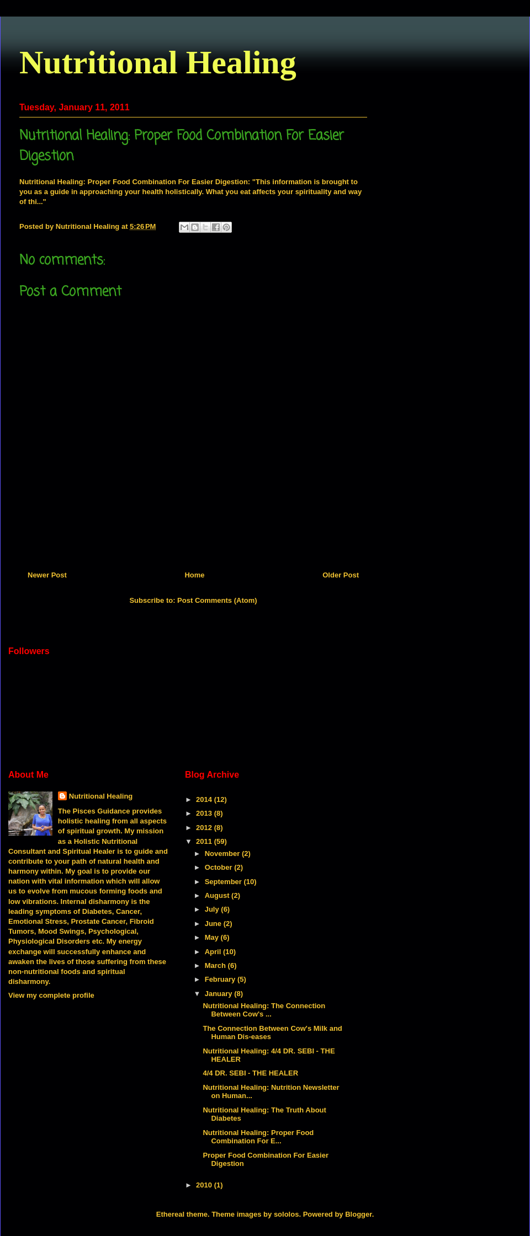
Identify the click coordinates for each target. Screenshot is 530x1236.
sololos (286, 1214)
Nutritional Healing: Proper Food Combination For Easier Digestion (133, 182)
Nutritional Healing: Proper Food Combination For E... (258, 1137)
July (213, 909)
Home (194, 575)
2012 (205, 827)
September (224, 881)
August (218, 895)
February (221, 979)
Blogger (358, 1214)
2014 (205, 799)
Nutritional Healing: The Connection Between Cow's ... (264, 1010)
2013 (205, 813)
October (219, 867)
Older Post (340, 575)
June (214, 923)
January (219, 993)
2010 (205, 1185)
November (223, 853)
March (216, 965)
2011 (205, 841)
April (214, 952)
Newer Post (47, 575)
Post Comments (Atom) (217, 600)
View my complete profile (51, 995)
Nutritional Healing (157, 62)
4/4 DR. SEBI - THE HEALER (250, 1073)
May (213, 937)
